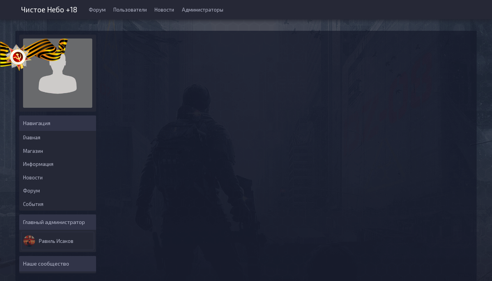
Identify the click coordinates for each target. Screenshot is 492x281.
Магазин (33, 151)
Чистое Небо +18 (49, 8)
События (33, 204)
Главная (31, 137)
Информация (38, 164)
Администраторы (202, 10)
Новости (164, 10)
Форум (97, 10)
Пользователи (130, 10)
